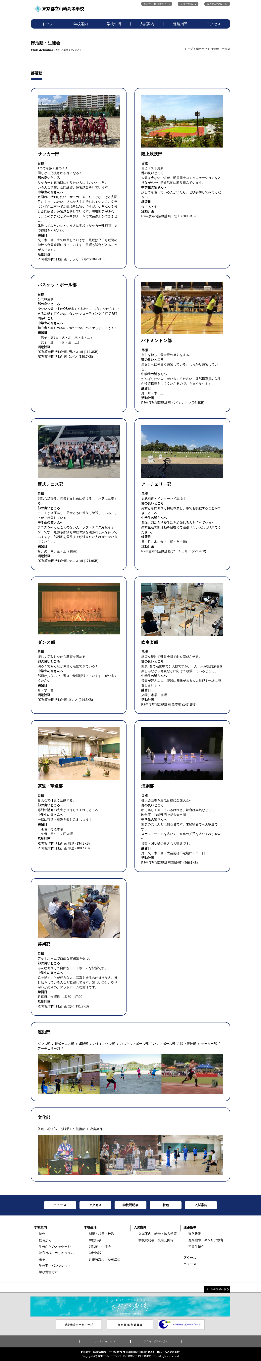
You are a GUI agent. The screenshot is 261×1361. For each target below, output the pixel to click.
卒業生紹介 (196, 1246)
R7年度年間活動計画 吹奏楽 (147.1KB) (168, 704)
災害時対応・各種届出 (105, 1259)
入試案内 (147, 24)
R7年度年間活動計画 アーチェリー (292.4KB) (173, 551)
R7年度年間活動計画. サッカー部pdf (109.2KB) (71, 259)
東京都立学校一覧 (217, 3)
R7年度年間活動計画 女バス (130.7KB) (65, 356)
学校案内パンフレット (55, 1265)
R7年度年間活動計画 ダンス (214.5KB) (65, 699)
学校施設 (95, 1253)
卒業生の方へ (188, 3)
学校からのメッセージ (55, 1246)
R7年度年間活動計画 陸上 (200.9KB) (168, 216)
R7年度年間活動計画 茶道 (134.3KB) (64, 843)
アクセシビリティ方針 (156, 1341)
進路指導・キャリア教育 (205, 1240)
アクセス (213, 24)
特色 (42, 1233)
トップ (47, 24)
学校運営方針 (48, 1272)
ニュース (189, 1264)
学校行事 (95, 1240)
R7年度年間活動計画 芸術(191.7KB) (63, 1006)
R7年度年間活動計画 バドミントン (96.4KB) (172, 402)
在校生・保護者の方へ (157, 3)
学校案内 (81, 24)
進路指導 (180, 24)
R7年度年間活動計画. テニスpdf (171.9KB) (68, 561)
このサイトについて (105, 1341)
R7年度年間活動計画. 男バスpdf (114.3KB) (68, 352)
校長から (45, 1240)
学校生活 (114, 24)
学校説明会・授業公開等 (156, 1240)
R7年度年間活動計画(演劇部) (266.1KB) (169, 862)
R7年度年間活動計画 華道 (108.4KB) (64, 848)
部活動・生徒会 (100, 1246)
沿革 (42, 1259)
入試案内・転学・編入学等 (157, 1233)
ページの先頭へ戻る (217, 1289)
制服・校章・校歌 (101, 1233)
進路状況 (194, 1233)
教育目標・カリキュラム (56, 1253)
